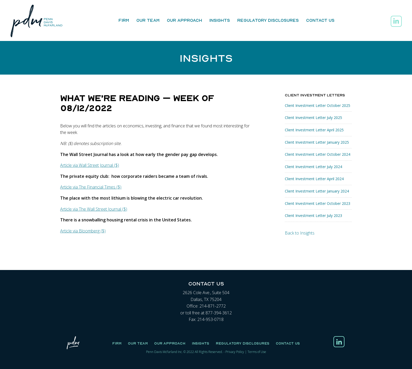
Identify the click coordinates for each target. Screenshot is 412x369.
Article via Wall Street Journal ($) (89, 165)
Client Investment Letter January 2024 (317, 191)
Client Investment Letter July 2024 (313, 166)
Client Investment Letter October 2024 (317, 154)
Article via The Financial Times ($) (90, 187)
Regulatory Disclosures (268, 20)
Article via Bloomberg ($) (83, 231)
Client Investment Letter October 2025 (317, 105)
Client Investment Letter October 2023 (317, 203)
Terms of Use (257, 352)
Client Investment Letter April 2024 (314, 178)
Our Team (147, 20)
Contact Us (320, 20)
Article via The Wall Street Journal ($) (93, 209)
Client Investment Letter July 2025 (313, 117)
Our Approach (184, 20)
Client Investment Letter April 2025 (314, 129)
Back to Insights (300, 233)
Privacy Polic (234, 352)
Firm (124, 20)
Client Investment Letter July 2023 (313, 215)
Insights (219, 20)
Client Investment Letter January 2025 (317, 142)
